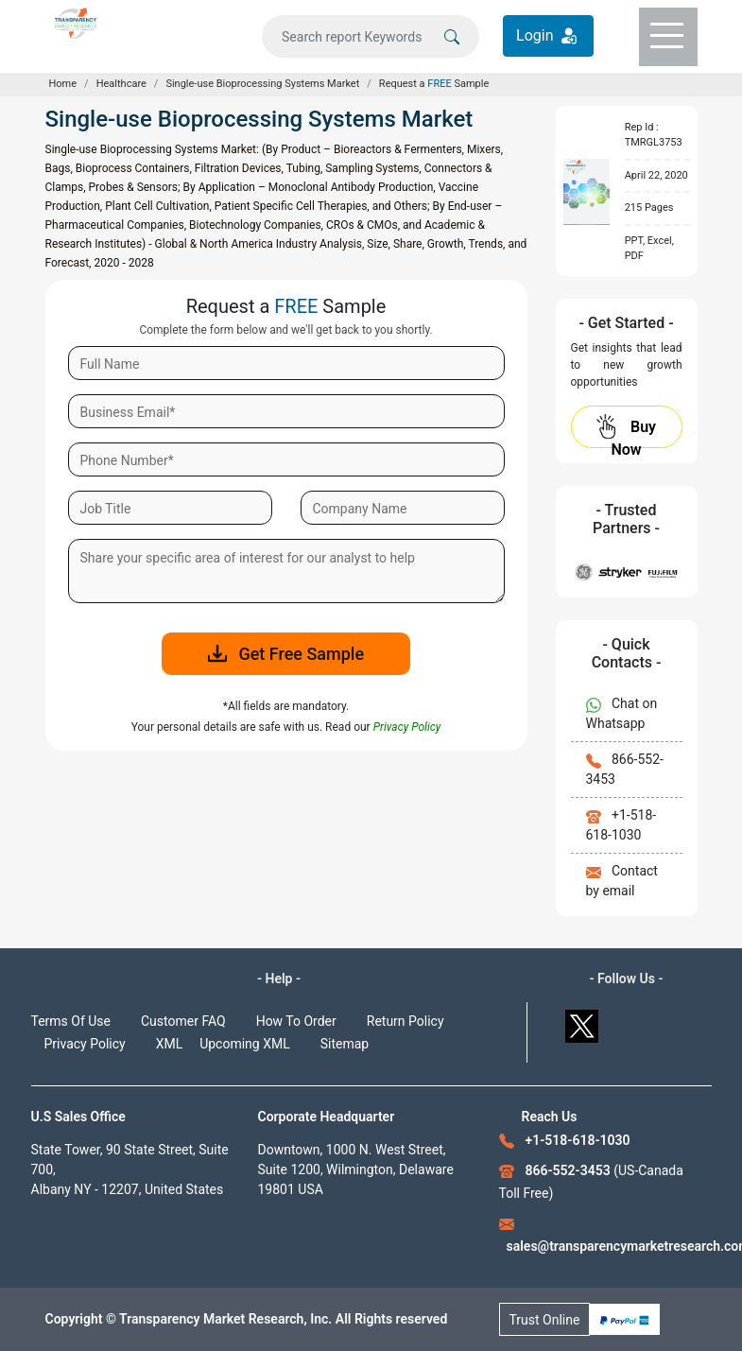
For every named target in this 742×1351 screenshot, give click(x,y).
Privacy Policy (85, 1043)
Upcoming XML (244, 1043)
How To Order (296, 1021)
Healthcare (121, 84)
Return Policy (405, 1021)
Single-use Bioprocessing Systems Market (262, 84)
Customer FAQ (183, 1021)
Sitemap (344, 1043)
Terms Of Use (71, 1021)
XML (169, 1043)
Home (63, 84)
